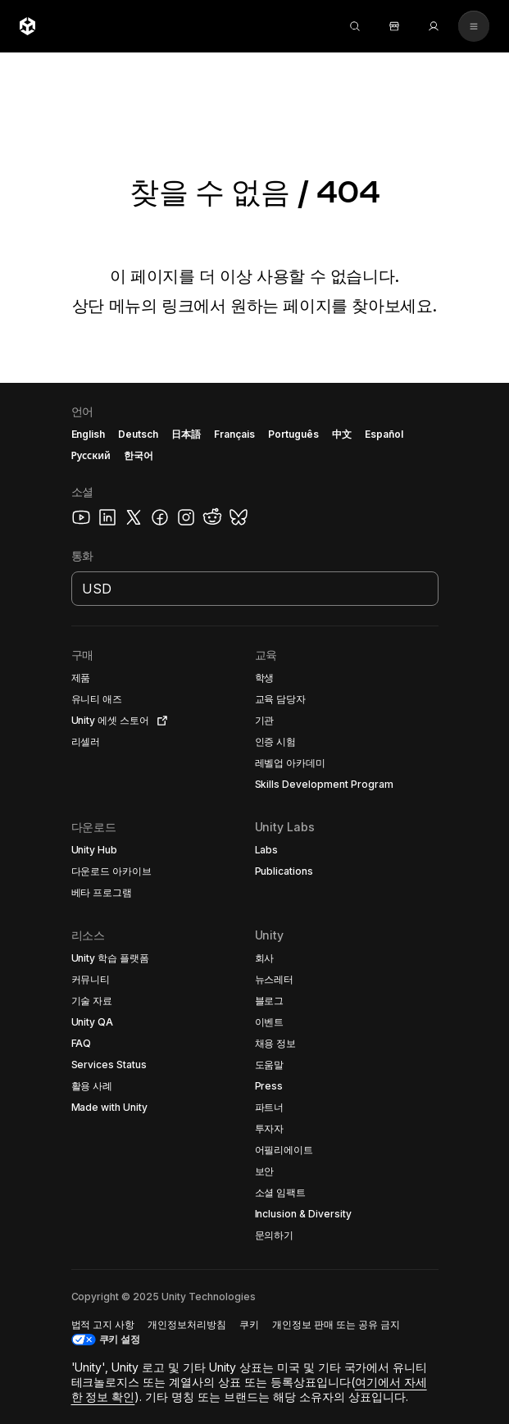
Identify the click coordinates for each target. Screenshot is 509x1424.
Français (234, 434)
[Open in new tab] (159, 720)
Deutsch (138, 434)
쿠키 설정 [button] (120, 1339)
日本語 (186, 434)
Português (293, 434)
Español (384, 434)
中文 (342, 434)
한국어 (138, 455)
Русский (91, 455)
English (88, 434)
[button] (120, 678)
